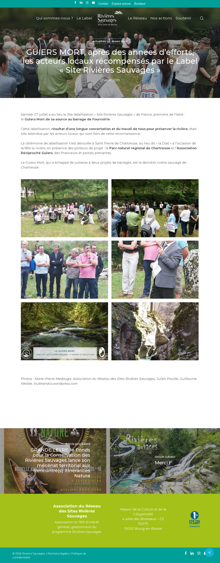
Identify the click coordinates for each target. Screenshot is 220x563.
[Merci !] (165, 461)
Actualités (99, 41)
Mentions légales (58, 553)
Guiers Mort (119, 41)
